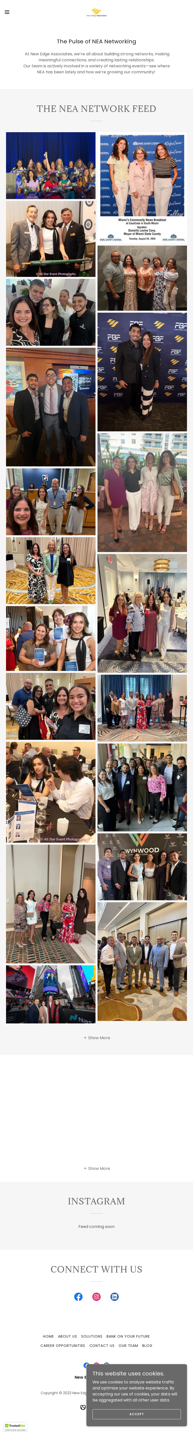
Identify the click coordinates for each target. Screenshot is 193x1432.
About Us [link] (67, 1336)
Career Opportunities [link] (62, 1345)
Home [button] (48, 1336)
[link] (96, 12)
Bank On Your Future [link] (128, 1336)
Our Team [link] (128, 1345)
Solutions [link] (92, 1336)
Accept (136, 1414)
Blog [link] (147, 1345)
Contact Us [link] (102, 1345)
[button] (16, 12)
